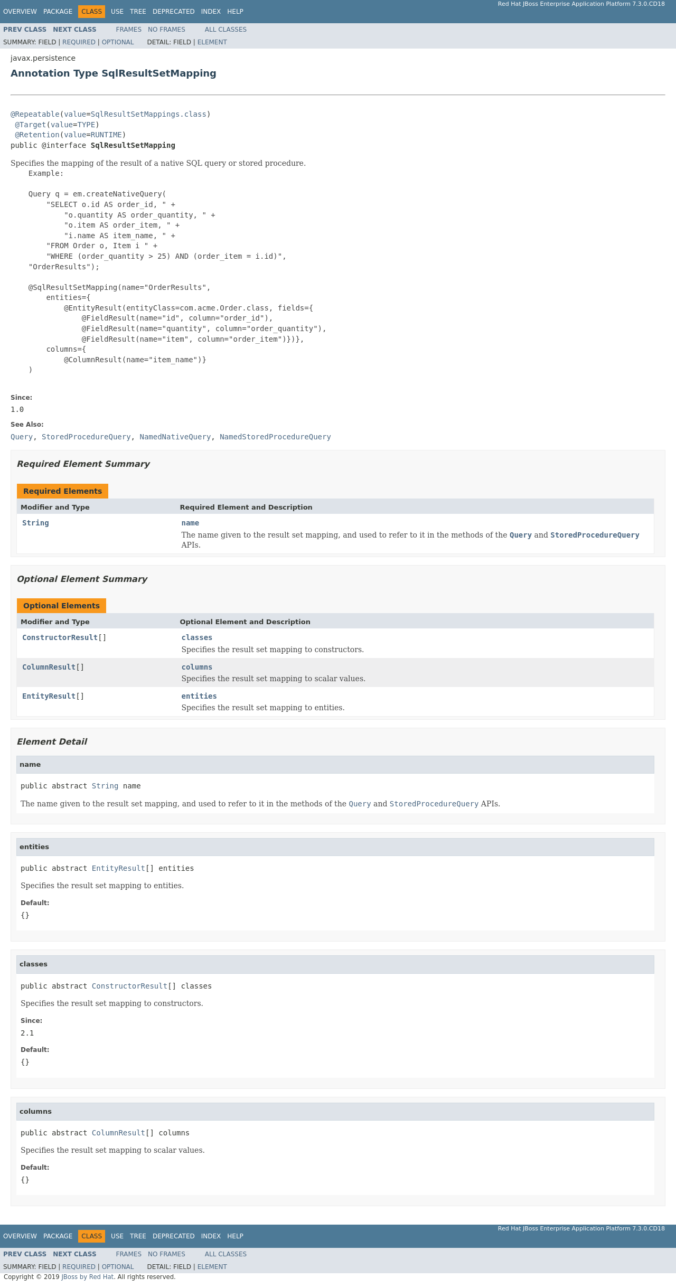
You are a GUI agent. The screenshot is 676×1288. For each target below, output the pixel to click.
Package (57, 11)
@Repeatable (35, 114)
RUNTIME (106, 134)
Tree (138, 11)
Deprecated (174, 11)
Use (117, 11)
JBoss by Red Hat (87, 1277)
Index (211, 11)
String (35, 523)
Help (235, 11)
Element (212, 42)
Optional (118, 42)
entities (199, 696)
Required (79, 42)
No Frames (166, 29)
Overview (20, 11)
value (75, 114)
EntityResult (49, 696)
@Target (30, 124)
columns (197, 667)
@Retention (37, 134)
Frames (129, 29)
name (191, 523)
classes (197, 637)
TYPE (86, 124)
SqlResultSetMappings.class (148, 114)
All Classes (226, 29)
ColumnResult (49, 667)
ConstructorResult (60, 637)
